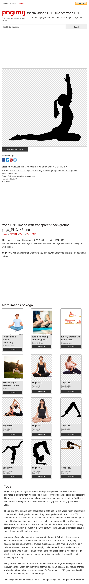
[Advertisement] (44, 50)
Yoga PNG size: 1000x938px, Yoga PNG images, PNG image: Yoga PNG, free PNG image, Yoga (43, 171)
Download (12, 349)
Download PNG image (15, 149)
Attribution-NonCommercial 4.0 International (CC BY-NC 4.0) (39, 167)
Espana (21, 3)
